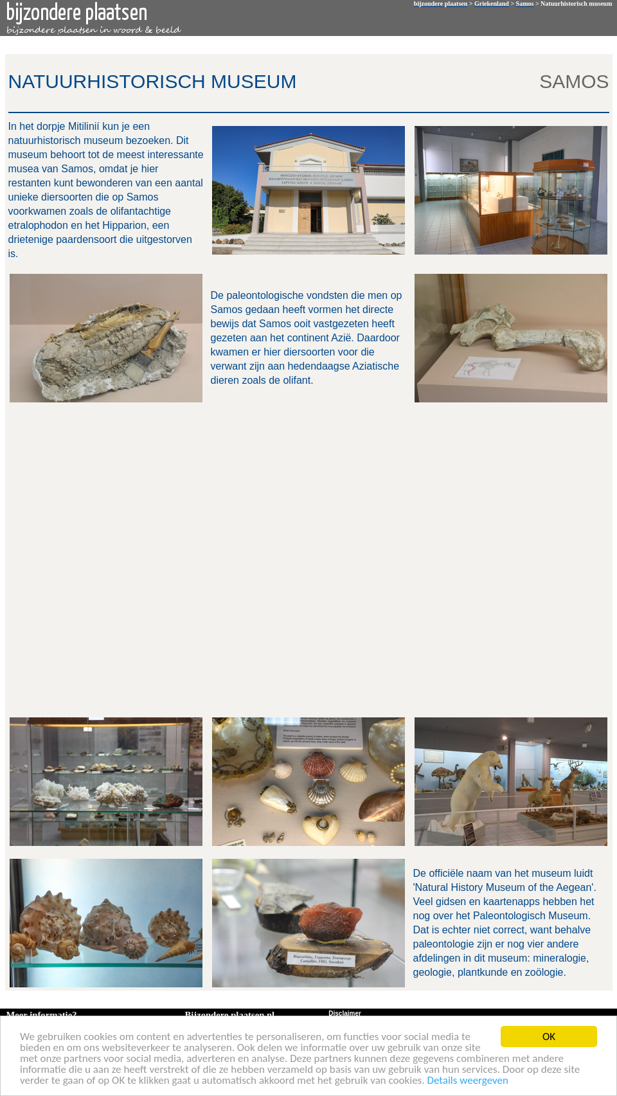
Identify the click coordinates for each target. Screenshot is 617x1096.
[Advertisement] (150, 558)
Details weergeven (467, 1081)
